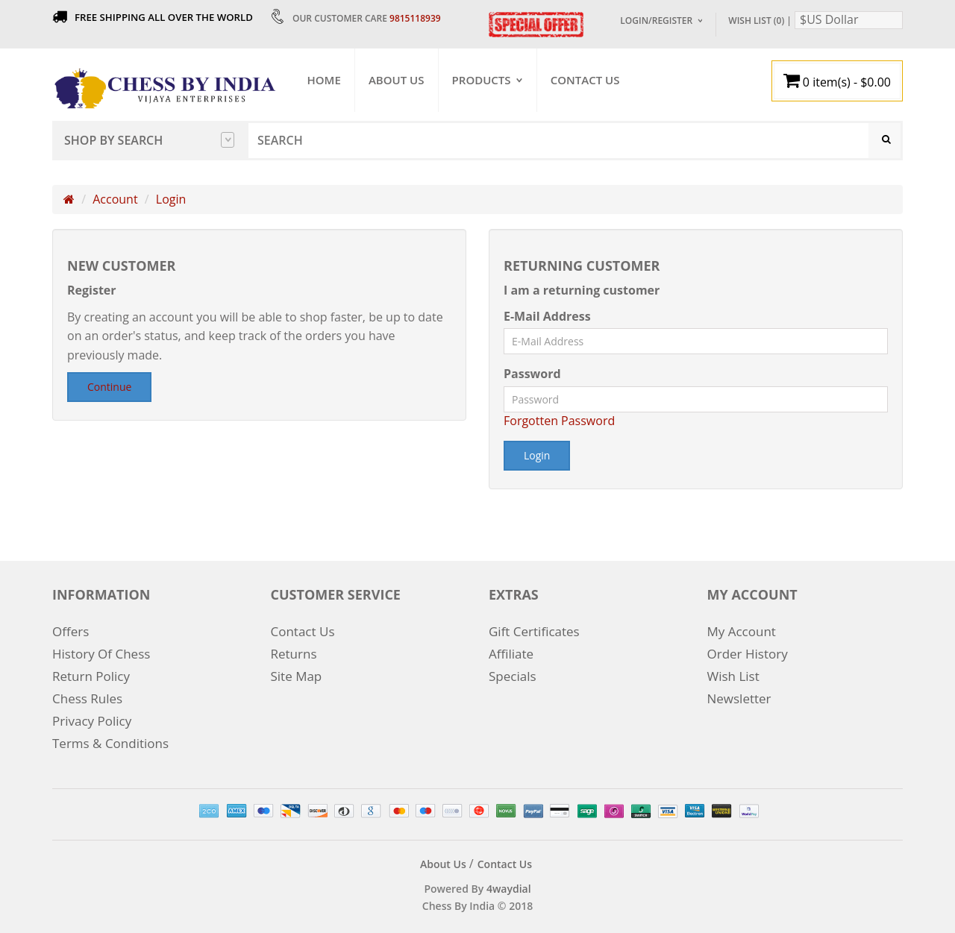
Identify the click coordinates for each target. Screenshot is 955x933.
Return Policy (91, 672)
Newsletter (739, 694)
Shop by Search (149, 140)
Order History (747, 650)
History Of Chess (101, 650)
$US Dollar (829, 19)
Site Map (296, 672)
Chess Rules (87, 694)
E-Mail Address (547, 317)
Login (171, 200)
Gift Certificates (534, 627)
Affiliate (511, 650)
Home (325, 79)
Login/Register (656, 20)
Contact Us (586, 79)
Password (532, 375)
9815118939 (415, 18)
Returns (294, 650)
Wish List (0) (756, 20)
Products (482, 79)
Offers (70, 627)
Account (115, 200)
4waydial (508, 884)
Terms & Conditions (110, 739)
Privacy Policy (91, 717)
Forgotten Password (559, 422)
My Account (741, 627)
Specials (512, 672)
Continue (109, 388)
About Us (397, 79)
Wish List (733, 672)
